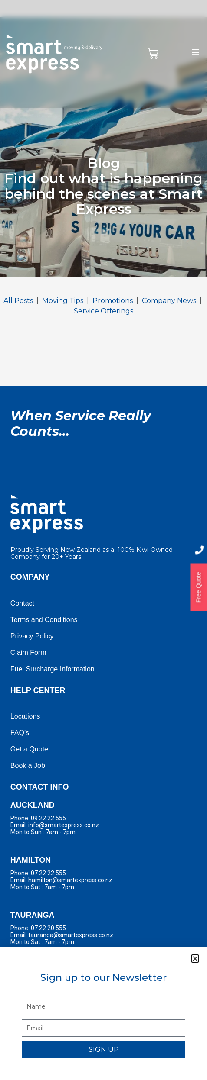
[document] (103, 540)
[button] (195, 958)
